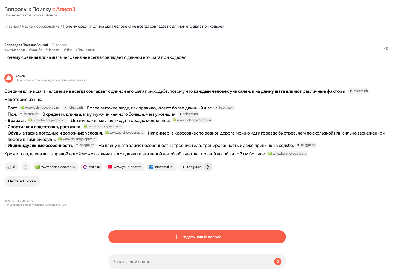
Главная (115, 12)
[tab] (115, 216)
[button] (282, 50)
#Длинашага (189, 41)
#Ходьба (139, 41)
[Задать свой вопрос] (189, 261)
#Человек (156, 41)
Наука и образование (145, 12)
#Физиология (118, 41)
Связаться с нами (15, 266)
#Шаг (172, 41)
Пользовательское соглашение (24, 262)
